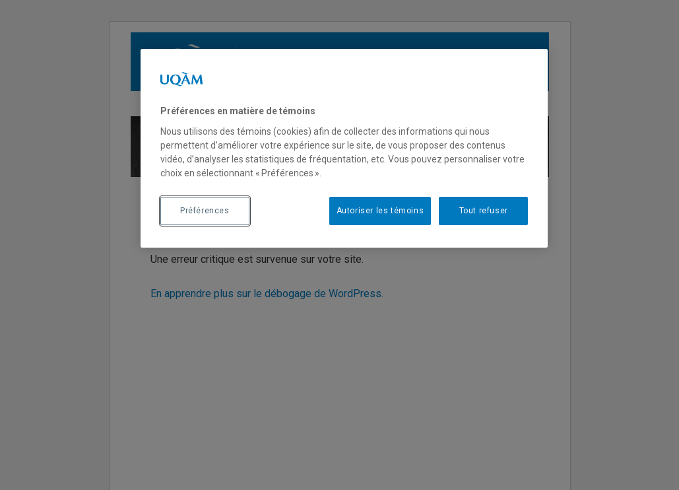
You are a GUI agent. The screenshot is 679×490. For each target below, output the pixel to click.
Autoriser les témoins (380, 210)
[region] (344, 148)
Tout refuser (483, 210)
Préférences (205, 210)
